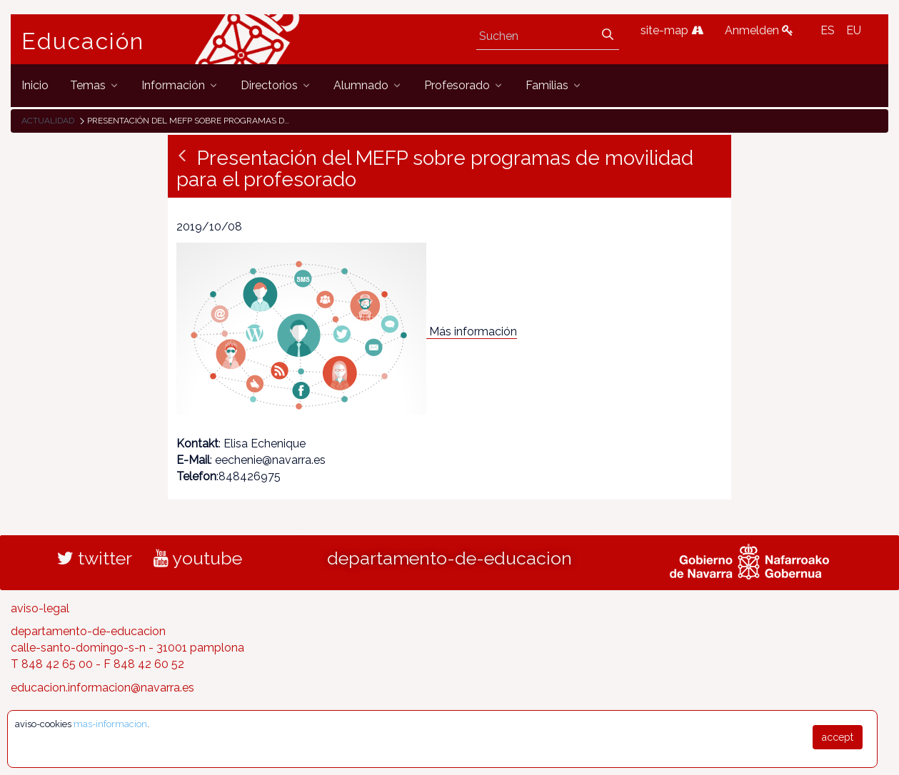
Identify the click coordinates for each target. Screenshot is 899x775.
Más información (473, 331)
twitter (94, 558)
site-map (672, 30)
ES (827, 30)
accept (837, 737)
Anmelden (759, 30)
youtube (198, 558)
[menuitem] (35, 85)
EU (853, 30)
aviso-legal (40, 608)
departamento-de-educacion (449, 558)
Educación (82, 41)
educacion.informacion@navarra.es (102, 687)
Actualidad (47, 121)
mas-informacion (110, 724)
